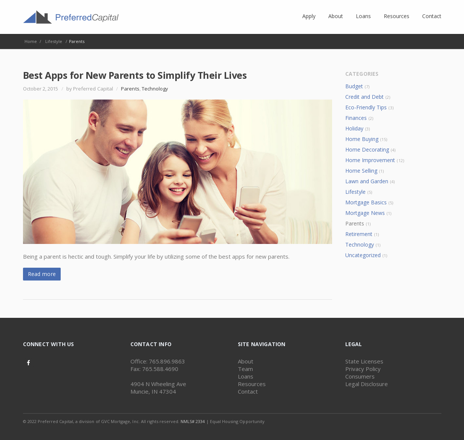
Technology (155, 88)
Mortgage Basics (366, 202)
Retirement (359, 234)
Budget (354, 86)
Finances (356, 117)
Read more (42, 273)
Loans (245, 376)
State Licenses (364, 361)
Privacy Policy (363, 369)
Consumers (360, 376)
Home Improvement (370, 160)
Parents (130, 88)
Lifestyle (355, 191)
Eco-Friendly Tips (366, 107)
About (245, 361)
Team (245, 369)
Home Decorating (367, 149)
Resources (252, 384)
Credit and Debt (364, 96)
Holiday (354, 128)
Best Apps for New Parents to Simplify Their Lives (135, 75)
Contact (248, 391)
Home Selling (361, 170)
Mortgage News (365, 212)
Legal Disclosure (366, 384)
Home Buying (362, 139)
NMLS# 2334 (193, 421)
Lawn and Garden (367, 181)
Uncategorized (363, 255)
